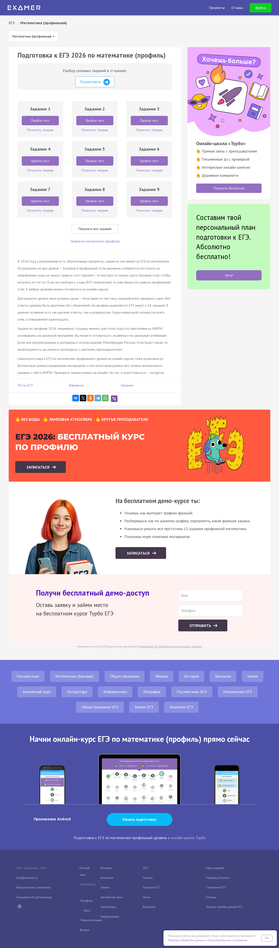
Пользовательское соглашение (227, 940)
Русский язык (28, 676)
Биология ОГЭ (181, 706)
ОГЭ (145, 868)
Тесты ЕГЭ (25, 385)
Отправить (200, 625)
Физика (161, 676)
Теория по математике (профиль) (95, 241)
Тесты (146, 897)
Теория (148, 878)
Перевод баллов (217, 878)
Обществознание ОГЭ (100, 706)
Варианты (76, 385)
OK (267, 938)
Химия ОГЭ (144, 706)
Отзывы (211, 897)
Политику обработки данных (186, 940)
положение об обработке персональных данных (170, 646)
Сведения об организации (34, 897)
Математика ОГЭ (237, 691)
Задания (127, 385)
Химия (252, 676)
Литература (77, 691)
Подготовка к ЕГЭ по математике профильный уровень (120, 837)
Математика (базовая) (74, 676)
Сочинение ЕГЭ (216, 887)
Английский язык (37, 691)
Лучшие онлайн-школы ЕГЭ (224, 907)
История (191, 676)
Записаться (38, 467)
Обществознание (124, 676)
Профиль (86, 901)
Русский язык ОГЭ (192, 691)
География (151, 691)
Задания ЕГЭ (151, 887)
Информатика (115, 691)
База (87, 910)
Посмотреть (95, 82)
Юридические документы (33, 887)
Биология (223, 676)
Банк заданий (215, 868)
